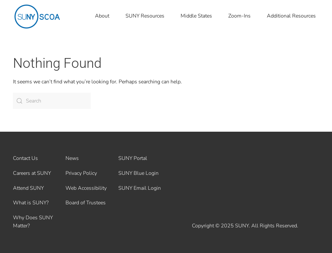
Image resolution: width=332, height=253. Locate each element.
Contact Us (25, 158)
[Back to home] (37, 16)
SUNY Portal (132, 158)
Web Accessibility (86, 188)
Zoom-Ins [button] (239, 15)
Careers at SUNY (32, 173)
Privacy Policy (81, 173)
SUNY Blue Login (138, 173)
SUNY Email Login (139, 188)
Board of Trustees (85, 202)
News (72, 158)
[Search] (52, 101)
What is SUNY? (31, 202)
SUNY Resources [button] (144, 15)
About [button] (102, 15)
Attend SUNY (28, 188)
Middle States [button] (196, 15)
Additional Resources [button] (291, 15)
